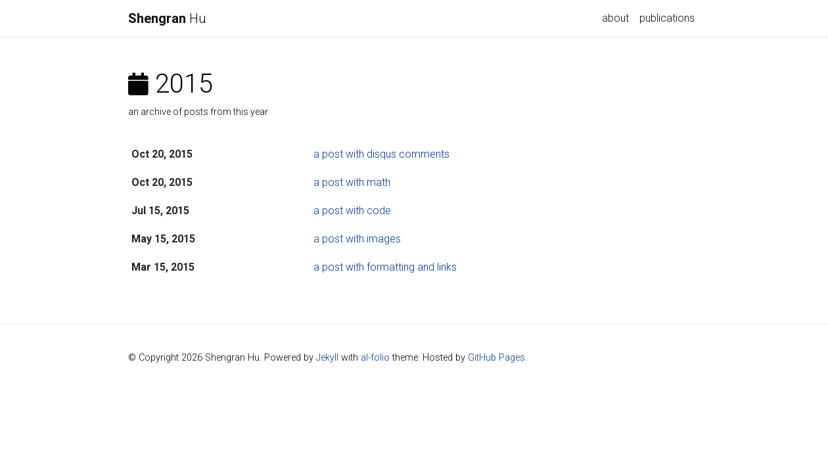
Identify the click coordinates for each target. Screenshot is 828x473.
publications (667, 18)
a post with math (351, 182)
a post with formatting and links (385, 267)
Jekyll (327, 357)
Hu (167, 18)
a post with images (357, 239)
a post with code (352, 210)
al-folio (375, 357)
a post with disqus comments (381, 154)
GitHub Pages (496, 357)
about (615, 18)
